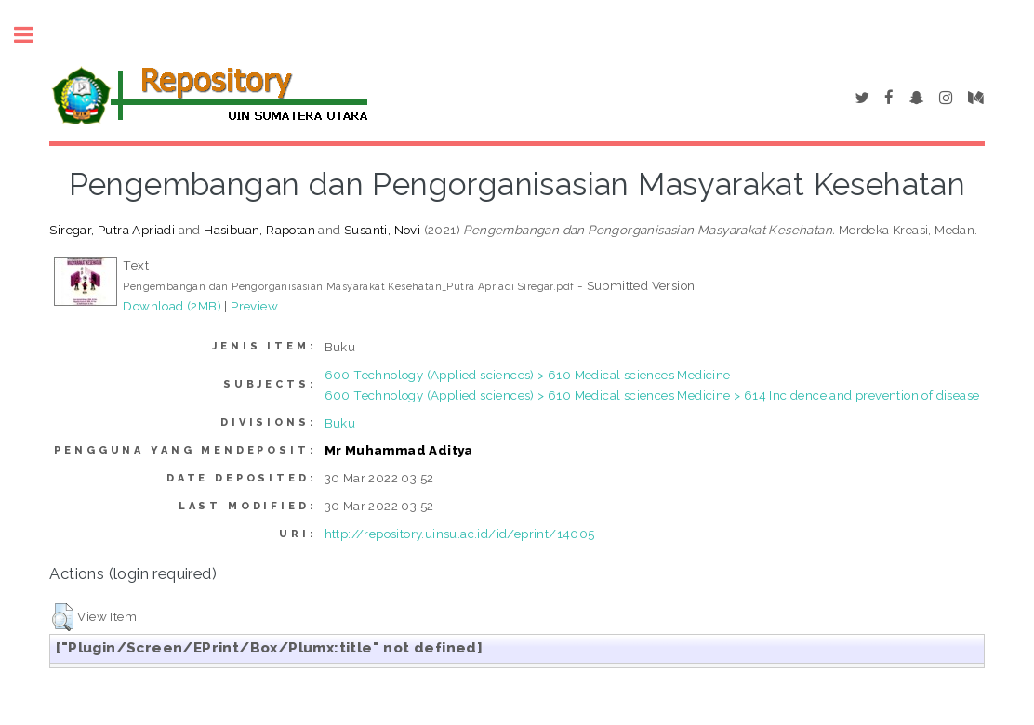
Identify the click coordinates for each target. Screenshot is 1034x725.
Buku (340, 422)
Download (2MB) (172, 305)
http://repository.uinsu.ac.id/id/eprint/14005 (460, 533)
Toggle (33, 35)
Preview (254, 305)
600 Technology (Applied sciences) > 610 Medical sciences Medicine (528, 374)
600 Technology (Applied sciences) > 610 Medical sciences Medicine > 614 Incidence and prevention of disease (652, 395)
